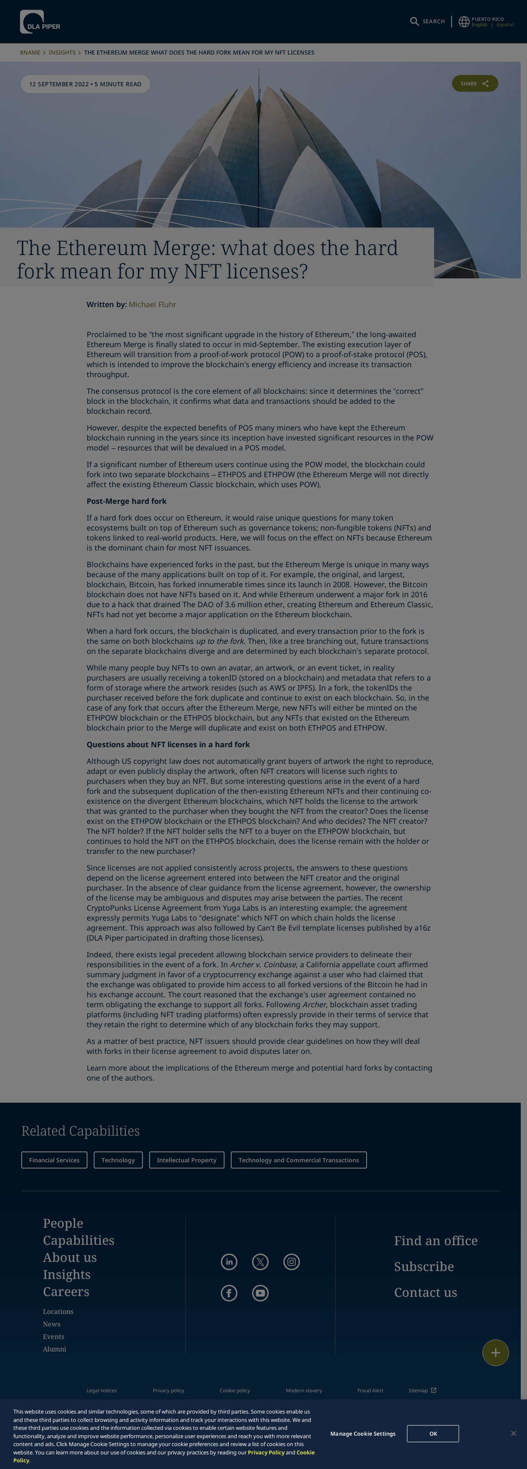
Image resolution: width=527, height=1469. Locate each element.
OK (433, 1433)
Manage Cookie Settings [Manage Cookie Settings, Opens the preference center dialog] (362, 1433)
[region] (263, 1434)
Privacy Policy (266, 1452)
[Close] (514, 1433)
